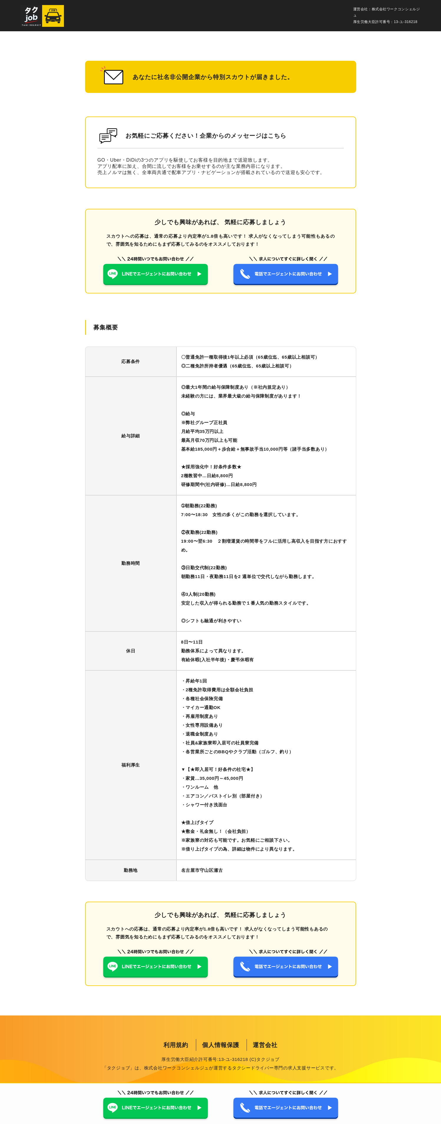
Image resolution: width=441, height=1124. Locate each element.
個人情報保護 (220, 1045)
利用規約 (175, 1045)
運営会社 (265, 1045)
